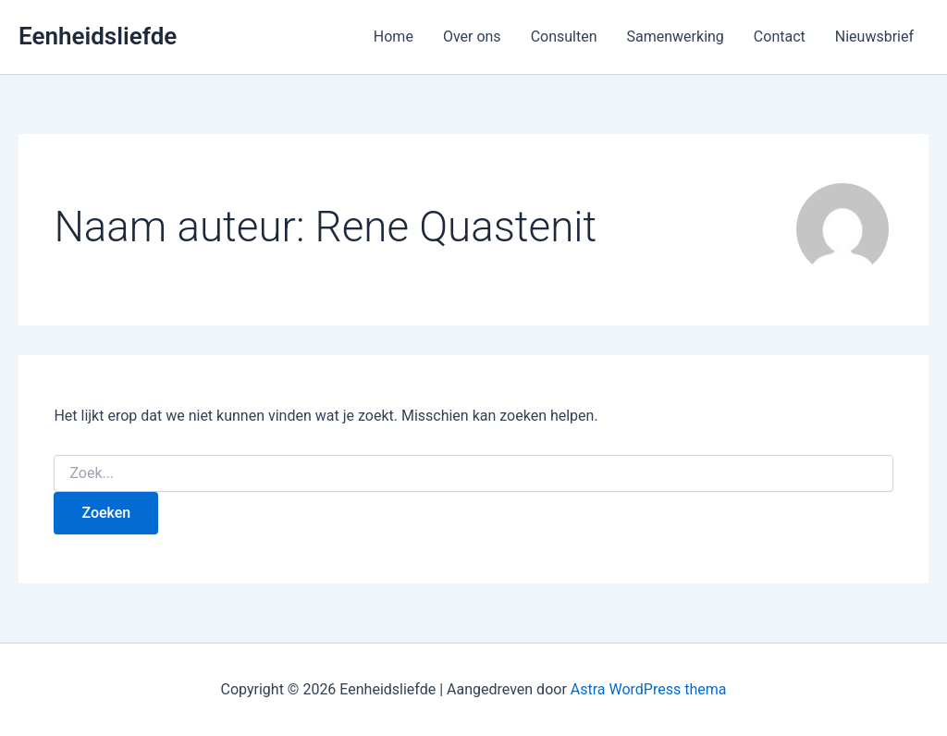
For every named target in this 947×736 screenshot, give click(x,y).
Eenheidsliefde (97, 36)
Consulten (564, 36)
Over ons (472, 36)
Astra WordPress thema (649, 689)
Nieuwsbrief (874, 36)
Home (393, 36)
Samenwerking (675, 36)
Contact (780, 36)
